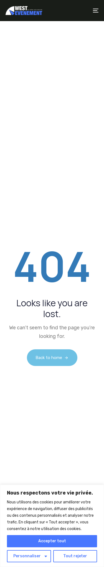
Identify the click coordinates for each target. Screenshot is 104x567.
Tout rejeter (75, 556)
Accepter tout (52, 541)
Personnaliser (27, 556)
